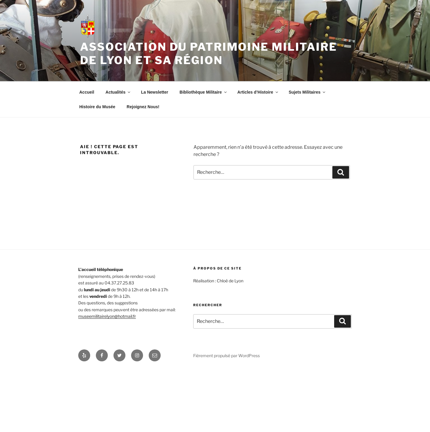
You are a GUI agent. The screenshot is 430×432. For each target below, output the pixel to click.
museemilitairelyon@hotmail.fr (107, 316)
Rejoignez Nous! (143, 106)
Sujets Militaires (307, 92)
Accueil (86, 92)
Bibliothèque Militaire (203, 92)
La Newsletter (154, 92)
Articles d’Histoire (258, 92)
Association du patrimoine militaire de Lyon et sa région (208, 53)
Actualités (118, 92)
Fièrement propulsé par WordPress (226, 355)
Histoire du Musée (97, 106)
